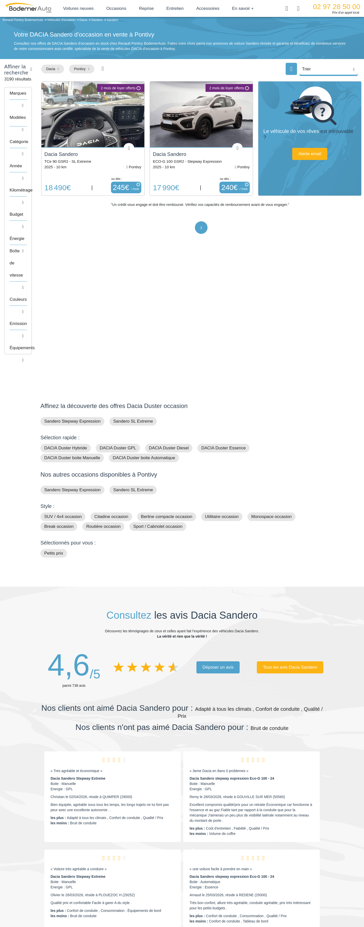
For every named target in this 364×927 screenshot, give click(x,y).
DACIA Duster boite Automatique (144, 319)
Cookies (239, 906)
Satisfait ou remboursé (285, 860)
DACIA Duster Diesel (169, 309)
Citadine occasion (111, 378)
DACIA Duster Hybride (65, 309)
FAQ (143, 891)
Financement (150, 876)
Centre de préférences (186, 906)
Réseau (146, 868)
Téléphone (77, 861)
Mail (49, 861)
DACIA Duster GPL (118, 309)
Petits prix (53, 414)
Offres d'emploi (151, 883)
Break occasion (59, 388)
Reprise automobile (283, 868)
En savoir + (257, 8)
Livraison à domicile (283, 876)
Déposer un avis (218, 528)
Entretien (189, 8)
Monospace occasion (271, 378)
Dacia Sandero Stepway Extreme (78, 640)
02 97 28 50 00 (337, 7)
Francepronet (90, 906)
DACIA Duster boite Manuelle (72, 319)
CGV (292, 906)
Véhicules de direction (220, 876)
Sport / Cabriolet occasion (158, 388)
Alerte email (318, 153)
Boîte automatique (217, 868)
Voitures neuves (93, 8)
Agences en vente (282, 891)
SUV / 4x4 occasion (63, 378)
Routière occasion (103, 388)
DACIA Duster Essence (223, 309)
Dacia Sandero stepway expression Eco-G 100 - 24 (232, 640)
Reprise (160, 8)
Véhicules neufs (216, 883)
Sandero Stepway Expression (72, 282)
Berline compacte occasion (166, 378)
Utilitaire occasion (222, 378)
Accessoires (222, 8)
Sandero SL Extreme (133, 282)
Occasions (131, 8)
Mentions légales (217, 906)
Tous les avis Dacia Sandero (290, 528)
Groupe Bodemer (153, 860)
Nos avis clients (55, 870)
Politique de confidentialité (267, 906)
